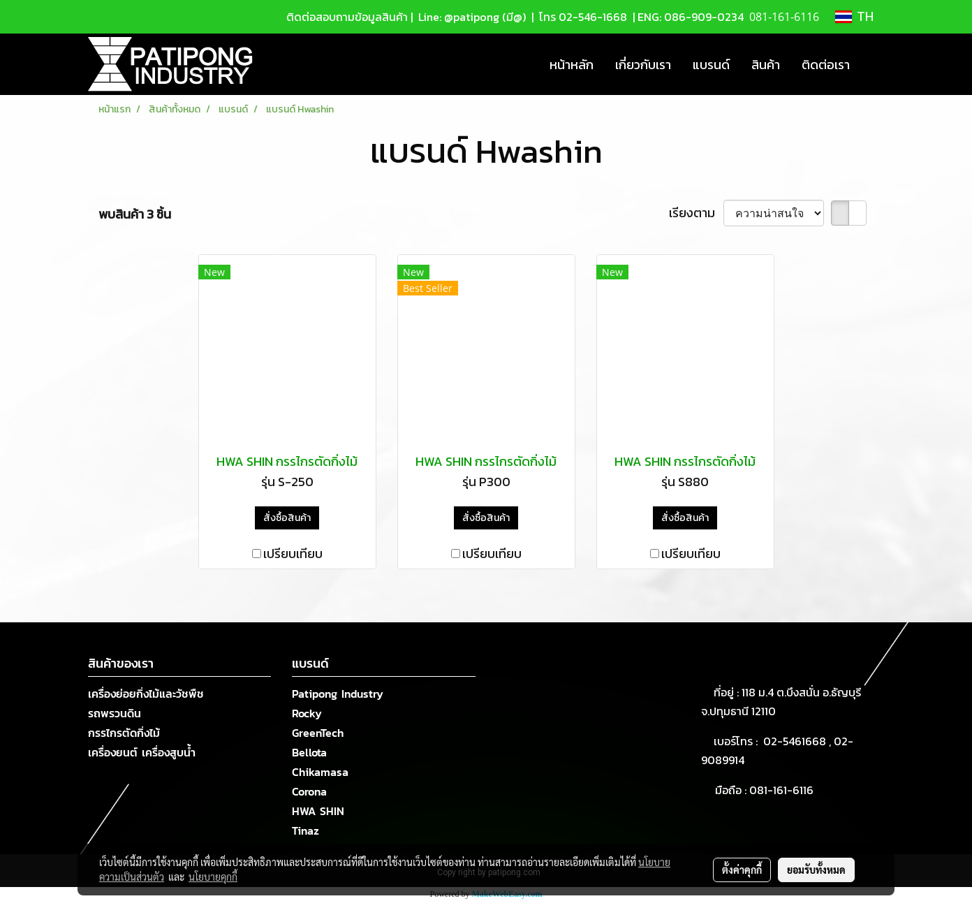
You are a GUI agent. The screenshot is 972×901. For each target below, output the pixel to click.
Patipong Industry (337, 693)
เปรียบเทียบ (293, 553)
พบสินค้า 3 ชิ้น (134, 214)
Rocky (307, 713)
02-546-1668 (593, 16)
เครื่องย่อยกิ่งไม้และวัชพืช (146, 693)
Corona (309, 791)
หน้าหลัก (572, 64)
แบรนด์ (711, 64)
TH (854, 17)
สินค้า (765, 64)
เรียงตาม (696, 212)
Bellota (309, 752)
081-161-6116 (784, 790)
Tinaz (305, 830)
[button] (872, 64)
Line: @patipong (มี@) (471, 16)
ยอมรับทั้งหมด (816, 869)
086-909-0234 (704, 16)
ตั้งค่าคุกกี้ (742, 869)
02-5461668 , (798, 741)
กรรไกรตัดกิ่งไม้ (124, 732)
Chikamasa (320, 771)
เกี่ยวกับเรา (643, 64)
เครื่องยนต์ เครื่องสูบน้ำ (142, 752)
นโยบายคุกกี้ (213, 876)
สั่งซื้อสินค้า (287, 518)
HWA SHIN (318, 811)
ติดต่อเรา (826, 64)
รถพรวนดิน (114, 713)
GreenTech (318, 732)
